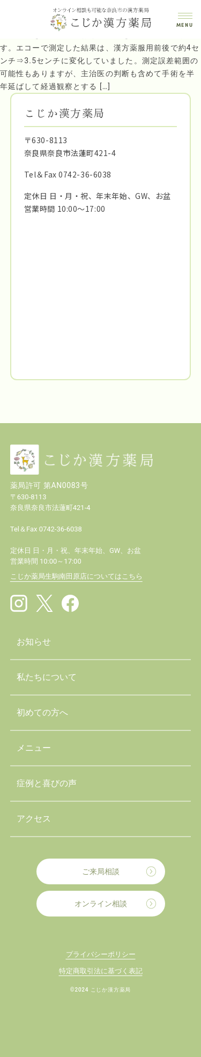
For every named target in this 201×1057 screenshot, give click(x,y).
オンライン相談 (101, 903)
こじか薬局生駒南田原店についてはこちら (76, 576)
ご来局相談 (101, 871)
